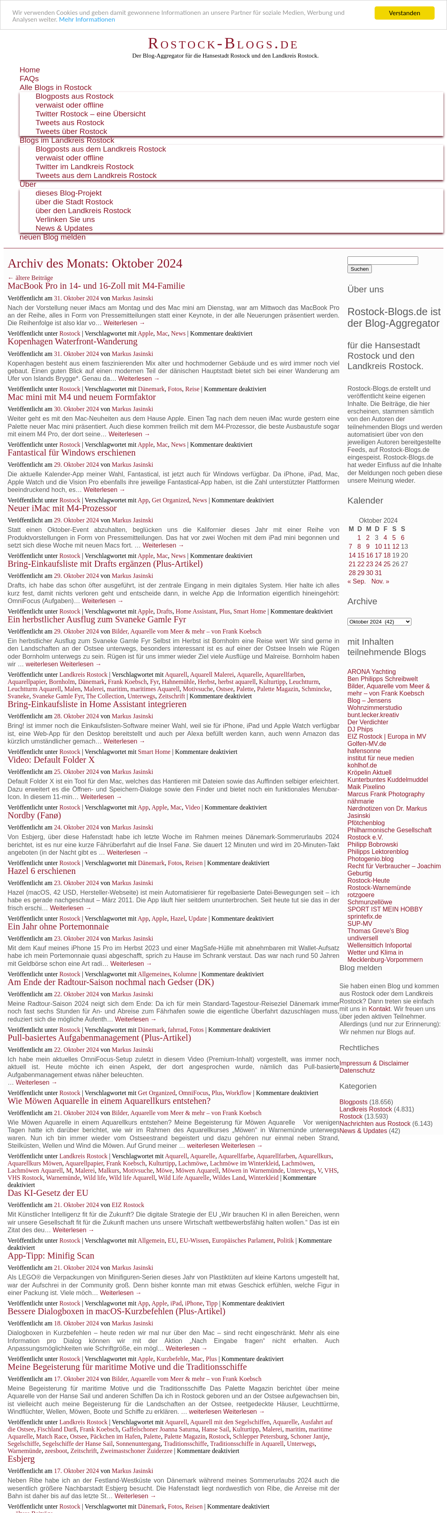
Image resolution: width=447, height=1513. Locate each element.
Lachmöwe (192, 1163)
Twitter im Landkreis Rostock (85, 166)
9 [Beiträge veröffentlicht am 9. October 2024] (368, 546)
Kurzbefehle (172, 1358)
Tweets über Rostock (71, 131)
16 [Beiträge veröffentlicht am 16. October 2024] (369, 555)
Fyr (154, 681)
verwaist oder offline (70, 105)
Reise (192, 389)
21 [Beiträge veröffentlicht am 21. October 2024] (352, 564)
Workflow (238, 1092)
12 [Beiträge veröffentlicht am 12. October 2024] (395, 546)
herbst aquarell (237, 681)
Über (28, 184)
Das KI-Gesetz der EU (48, 1193)
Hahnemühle (178, 681)
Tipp (212, 1303)
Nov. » (380, 581)
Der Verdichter (367, 722)
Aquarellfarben (284, 674)
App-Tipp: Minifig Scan (51, 1256)
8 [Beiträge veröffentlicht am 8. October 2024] (359, 546)
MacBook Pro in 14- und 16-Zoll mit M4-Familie (96, 286)
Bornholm (62, 681)
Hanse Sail (215, 1429)
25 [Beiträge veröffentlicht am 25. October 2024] (387, 564)
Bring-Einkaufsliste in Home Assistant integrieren (97, 704)
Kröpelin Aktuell (369, 772)
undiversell (362, 938)
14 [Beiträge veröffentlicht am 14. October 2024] (352, 555)
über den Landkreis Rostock (83, 210)
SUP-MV (359, 923)
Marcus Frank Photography (386, 794)
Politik (285, 1240)
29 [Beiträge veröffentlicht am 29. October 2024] (361, 573)
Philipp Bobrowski (372, 844)
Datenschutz (357, 1070)
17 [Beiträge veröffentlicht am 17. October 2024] (378, 555)
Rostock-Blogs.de (223, 43)
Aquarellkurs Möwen (35, 1163)
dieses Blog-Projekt (69, 193)
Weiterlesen (125, 323)
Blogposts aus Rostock (75, 96)
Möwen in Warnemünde (252, 1170)
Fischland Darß (56, 1429)
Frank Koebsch (127, 681)
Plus (224, 611)
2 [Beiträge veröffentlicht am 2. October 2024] (368, 537)
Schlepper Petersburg (260, 1436)
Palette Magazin (278, 689)
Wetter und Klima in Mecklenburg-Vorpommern (385, 956)
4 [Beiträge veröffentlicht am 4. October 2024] (385, 537)
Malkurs (108, 1170)
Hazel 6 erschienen (42, 871)
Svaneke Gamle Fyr (57, 696)
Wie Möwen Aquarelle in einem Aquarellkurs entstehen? (109, 1101)
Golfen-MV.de (366, 743)
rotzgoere (361, 894)
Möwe (164, 1170)
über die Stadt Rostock (74, 202)
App (143, 500)
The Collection (105, 696)
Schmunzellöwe (369, 902)
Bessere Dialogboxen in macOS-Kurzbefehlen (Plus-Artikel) (116, 1311)
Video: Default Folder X (51, 760)
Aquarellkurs (314, 1156)
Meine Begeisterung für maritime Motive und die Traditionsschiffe (127, 1367)
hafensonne (364, 751)
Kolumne (185, 974)
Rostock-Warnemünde (379, 887)
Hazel (177, 918)
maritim (117, 689)
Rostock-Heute (368, 880)
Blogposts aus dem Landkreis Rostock (101, 149)
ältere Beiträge (30, 277)
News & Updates (64, 228)
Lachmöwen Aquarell (35, 1170)
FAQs (29, 78)
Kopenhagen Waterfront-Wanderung (73, 341)
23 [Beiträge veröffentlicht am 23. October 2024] (369, 564)
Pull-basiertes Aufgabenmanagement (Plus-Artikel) (99, 1038)
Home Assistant (196, 611)
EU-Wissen (194, 1240)
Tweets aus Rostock (70, 122)
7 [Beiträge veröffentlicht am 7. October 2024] (350, 546)
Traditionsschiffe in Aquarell (246, 1443)
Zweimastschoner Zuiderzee (136, 1450)
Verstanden (404, 13)
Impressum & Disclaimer (374, 1063)
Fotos (175, 389)
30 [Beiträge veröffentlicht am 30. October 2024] (369, 573)
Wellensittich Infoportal (379, 945)
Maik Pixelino (366, 786)
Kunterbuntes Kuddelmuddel (387, 779)
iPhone (193, 1303)
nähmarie (360, 801)
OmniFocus (194, 1092)
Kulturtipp (272, 681)
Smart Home (249, 611)
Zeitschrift (171, 696)
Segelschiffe (23, 1443)
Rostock (69, 333)
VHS (330, 1170)
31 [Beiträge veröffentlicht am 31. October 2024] (378, 573)
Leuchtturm (304, 681)
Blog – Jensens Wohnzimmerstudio (374, 704)
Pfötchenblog (366, 822)
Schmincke (315, 689)
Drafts (164, 611)
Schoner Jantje (309, 1436)
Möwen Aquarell (197, 1170)
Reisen (194, 862)
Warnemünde (63, 1177)
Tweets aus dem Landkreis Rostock (96, 175)
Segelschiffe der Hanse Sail (77, 1443)
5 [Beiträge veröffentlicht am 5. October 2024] (394, 537)
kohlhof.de (362, 765)
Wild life (94, 1177)
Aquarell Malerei (212, 674)
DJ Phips (360, 729)
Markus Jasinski (133, 298)
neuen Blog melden (53, 237)
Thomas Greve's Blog (378, 930)
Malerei (94, 689)
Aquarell (176, 674)
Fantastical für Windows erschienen (72, 453)
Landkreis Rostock (83, 674)
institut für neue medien (380, 758)
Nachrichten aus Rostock (375, 1123)
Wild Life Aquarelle (184, 1177)
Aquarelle (249, 674)
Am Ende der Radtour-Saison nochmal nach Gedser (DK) (111, 982)
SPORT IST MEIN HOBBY (385, 909)
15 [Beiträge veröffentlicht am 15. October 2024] (361, 555)
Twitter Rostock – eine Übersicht (91, 114)
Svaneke (18, 696)
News (178, 333)
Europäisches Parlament (242, 1240)
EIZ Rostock (128, 1204)
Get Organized (170, 500)
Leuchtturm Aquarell (34, 689)
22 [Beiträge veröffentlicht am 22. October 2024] (361, 564)
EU (172, 1240)
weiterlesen (42, 664)
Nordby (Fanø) (34, 815)
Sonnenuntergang (138, 1443)
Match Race (51, 1436)
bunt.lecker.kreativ (373, 715)
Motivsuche (198, 689)
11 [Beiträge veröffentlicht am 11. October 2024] (387, 546)
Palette (245, 689)
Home (30, 70)
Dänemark (151, 389)
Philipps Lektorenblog (378, 851)
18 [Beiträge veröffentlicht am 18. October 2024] (387, 555)
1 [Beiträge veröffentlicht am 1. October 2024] (359, 537)
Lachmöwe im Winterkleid (244, 1163)
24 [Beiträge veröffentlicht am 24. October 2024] (378, 564)
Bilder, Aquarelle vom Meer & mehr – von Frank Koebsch (186, 631)
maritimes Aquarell (155, 689)
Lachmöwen (297, 1163)
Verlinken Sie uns (65, 219)
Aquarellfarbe (236, 1156)
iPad (176, 1303)
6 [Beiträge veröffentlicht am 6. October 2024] (403, 537)
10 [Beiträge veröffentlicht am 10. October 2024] (378, 546)
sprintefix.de (364, 916)
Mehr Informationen (87, 20)
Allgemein (151, 1240)
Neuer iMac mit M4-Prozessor (62, 508)
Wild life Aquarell (132, 1177)
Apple (145, 333)
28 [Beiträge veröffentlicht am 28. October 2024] (352, 573)
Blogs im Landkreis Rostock (67, 140)
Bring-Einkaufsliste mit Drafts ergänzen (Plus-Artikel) (105, 564)
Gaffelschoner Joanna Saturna (160, 1429)
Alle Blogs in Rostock (56, 87)
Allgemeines (154, 974)
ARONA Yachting (371, 671)
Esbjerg (21, 1459)
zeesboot (56, 1450)
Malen (72, 689)
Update (197, 918)
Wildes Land (229, 1177)
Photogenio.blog (370, 858)
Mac (162, 333)
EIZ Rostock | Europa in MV (386, 736)
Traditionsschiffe (185, 1443)
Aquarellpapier (27, 681)
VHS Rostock (25, 1177)
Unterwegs (141, 696)
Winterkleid (263, 1177)
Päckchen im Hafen (115, 1436)
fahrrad (177, 1029)
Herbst (206, 681)
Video (192, 807)
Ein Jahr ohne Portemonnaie (58, 926)
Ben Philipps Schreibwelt (382, 679)
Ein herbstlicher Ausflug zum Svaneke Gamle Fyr (97, 619)
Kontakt (379, 1008)
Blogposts (353, 1102)
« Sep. (356, 581)
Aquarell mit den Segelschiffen (229, 1422)
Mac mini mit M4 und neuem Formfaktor (82, 397)
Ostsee (224, 689)
